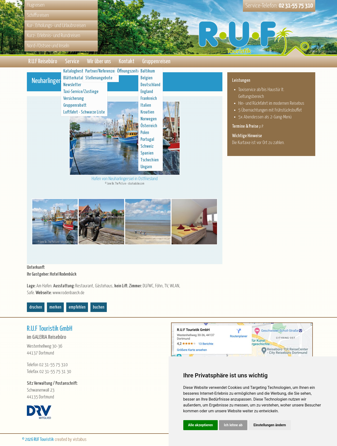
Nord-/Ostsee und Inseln (48, 45)
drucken (35, 307)
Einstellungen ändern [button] (269, 425)
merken (55, 307)
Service (72, 62)
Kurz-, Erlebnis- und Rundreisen (53, 35)
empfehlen (77, 307)
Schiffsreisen (38, 15)
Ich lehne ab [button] (233, 425)
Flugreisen (35, 5)
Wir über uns (99, 62)
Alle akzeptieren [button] (200, 425)
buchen (98, 307)
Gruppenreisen (156, 62)
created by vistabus (71, 440)
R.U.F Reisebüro (42, 62)
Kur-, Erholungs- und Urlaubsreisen (56, 25)
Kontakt (126, 62)
